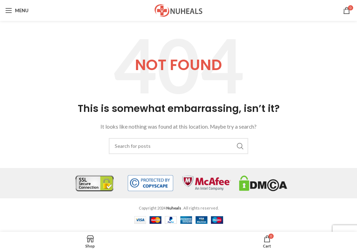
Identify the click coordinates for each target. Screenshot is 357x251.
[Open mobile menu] (17, 10)
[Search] (178, 146)
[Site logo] (178, 10)
